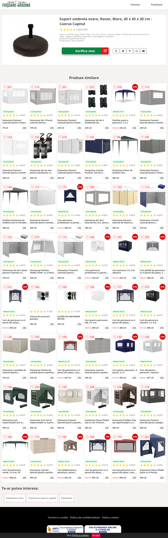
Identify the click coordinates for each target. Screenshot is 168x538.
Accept (96, 535)
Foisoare (135, 4)
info (24, 127)
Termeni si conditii (58, 517)
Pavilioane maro (15, 498)
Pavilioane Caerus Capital (42, 498)
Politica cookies (110, 517)
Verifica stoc (91, 51)
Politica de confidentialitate (85, 517)
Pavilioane (156, 4)
